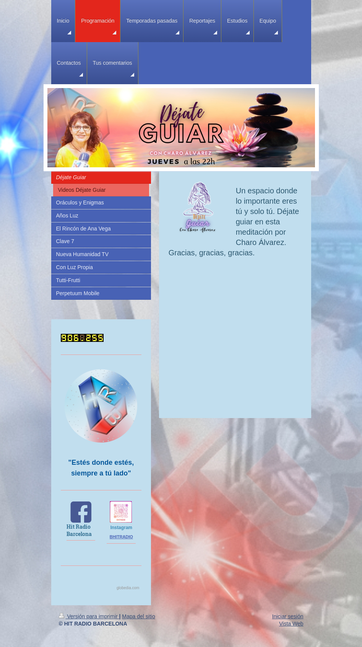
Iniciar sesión (288, 616)
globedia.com (128, 588)
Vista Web (291, 624)
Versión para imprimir (89, 616)
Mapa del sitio (138, 616)
